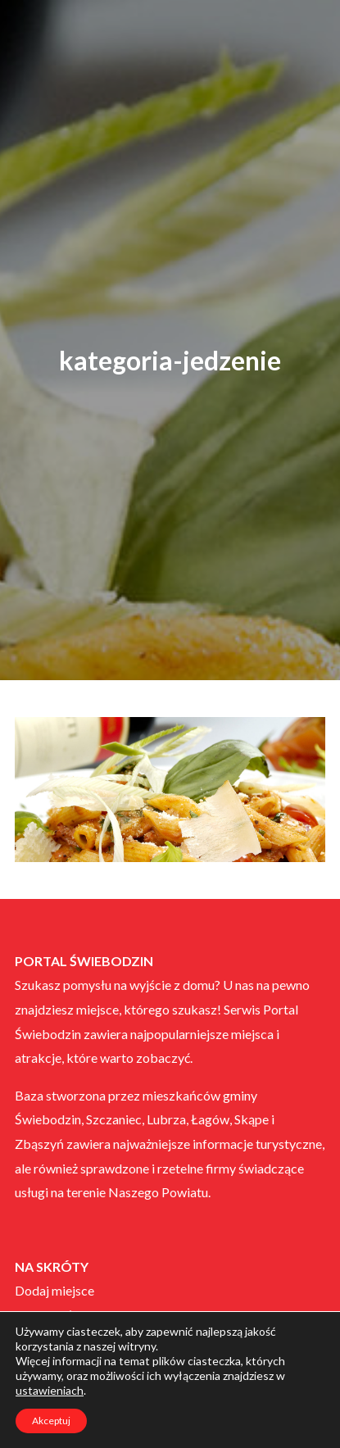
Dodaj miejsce (54, 1290)
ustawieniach (50, 1390)
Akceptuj (51, 1420)
